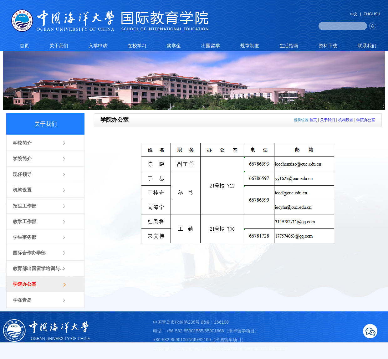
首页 (313, 120)
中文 (354, 14)
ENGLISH (372, 14)
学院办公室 (365, 120)
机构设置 (345, 120)
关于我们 (327, 120)
